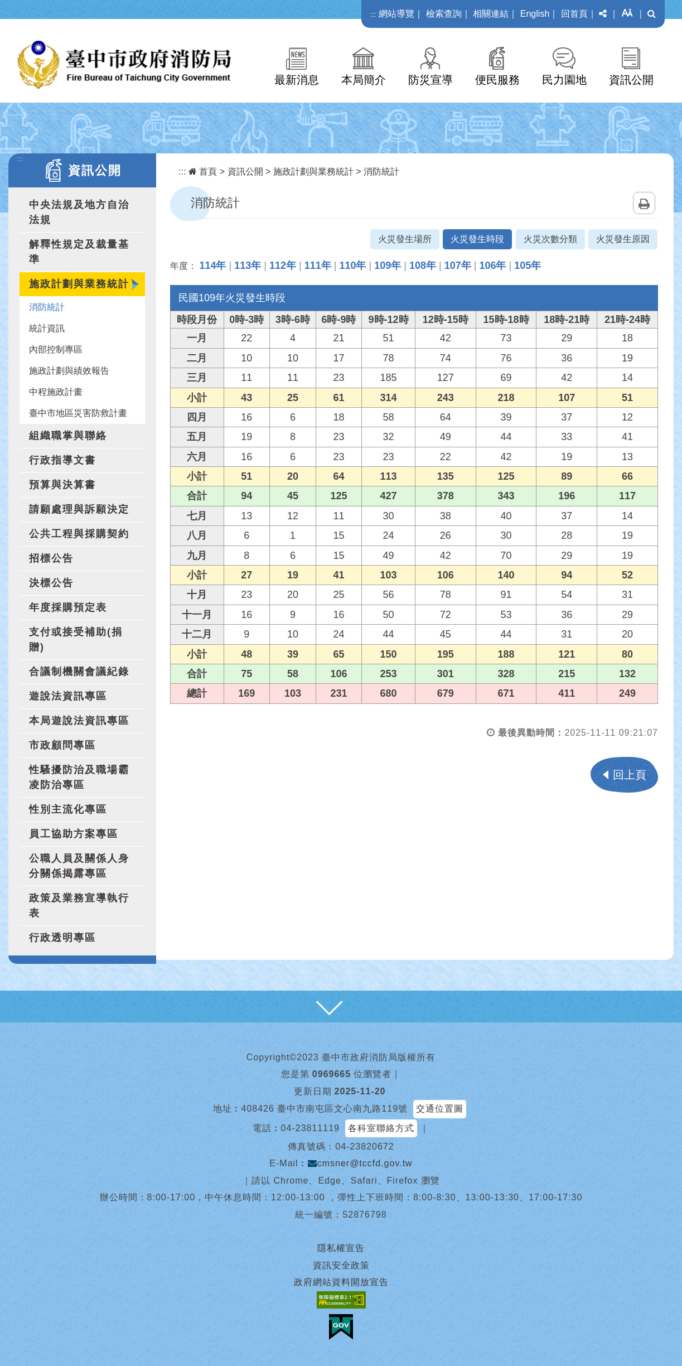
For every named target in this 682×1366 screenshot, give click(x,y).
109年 (387, 265)
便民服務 (497, 80)
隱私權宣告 (341, 1248)
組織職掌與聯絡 (68, 435)
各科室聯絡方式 (381, 1128)
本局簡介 (363, 80)
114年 (212, 265)
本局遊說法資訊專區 (79, 720)
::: (373, 14)
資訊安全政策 (341, 1265)
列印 (644, 203)
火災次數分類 (550, 239)
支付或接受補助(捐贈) (76, 639)
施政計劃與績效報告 (69, 370)
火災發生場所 (405, 239)
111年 (317, 265)
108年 (422, 265)
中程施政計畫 (56, 392)
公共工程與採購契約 (79, 533)
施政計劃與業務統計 (79, 283)
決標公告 (51, 582)
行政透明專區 (62, 937)
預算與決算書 (62, 484)
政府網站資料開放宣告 (341, 1282)
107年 (457, 265)
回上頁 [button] (629, 775)
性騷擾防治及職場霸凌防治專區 (79, 777)
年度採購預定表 (68, 607)
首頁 (202, 171)
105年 (527, 265)
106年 (492, 265)
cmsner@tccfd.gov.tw (360, 1163)
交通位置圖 (439, 1108)
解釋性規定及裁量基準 (79, 252)
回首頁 (574, 13)
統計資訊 (47, 328)
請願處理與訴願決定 (79, 509)
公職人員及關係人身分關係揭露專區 (79, 866)
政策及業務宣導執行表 (79, 905)
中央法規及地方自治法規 (79, 212)
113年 (247, 265)
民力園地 (564, 80)
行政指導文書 (62, 460)
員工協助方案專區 (73, 833)
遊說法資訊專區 (68, 696)
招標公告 (51, 558)
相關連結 (491, 13)
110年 (352, 265)
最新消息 (296, 80)
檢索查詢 (444, 13)
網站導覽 (396, 13)
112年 (282, 265)
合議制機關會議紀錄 (79, 671)
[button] (603, 13)
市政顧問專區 (62, 745)
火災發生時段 (477, 239)
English (534, 13)
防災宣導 (430, 80)
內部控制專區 (56, 349)
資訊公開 (631, 80)
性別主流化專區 (68, 809)
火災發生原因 (623, 239)
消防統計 (47, 307)
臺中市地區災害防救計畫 (78, 413)
